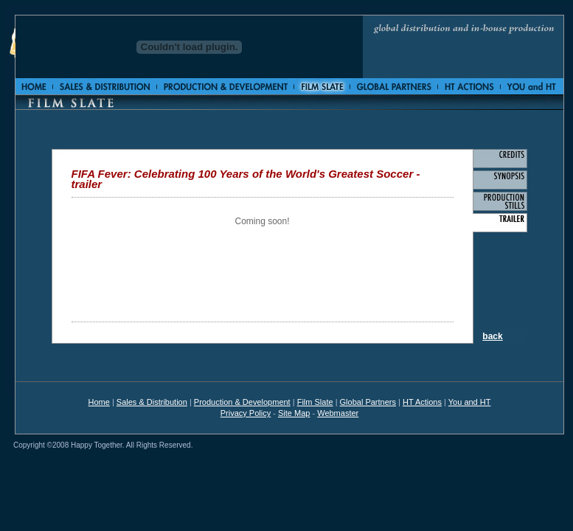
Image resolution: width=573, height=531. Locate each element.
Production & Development (242, 402)
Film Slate (315, 402)
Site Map (294, 413)
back (492, 336)
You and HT (469, 402)
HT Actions (422, 402)
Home (99, 402)
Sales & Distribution (152, 402)
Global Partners (368, 402)
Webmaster (337, 413)
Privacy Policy (245, 413)
